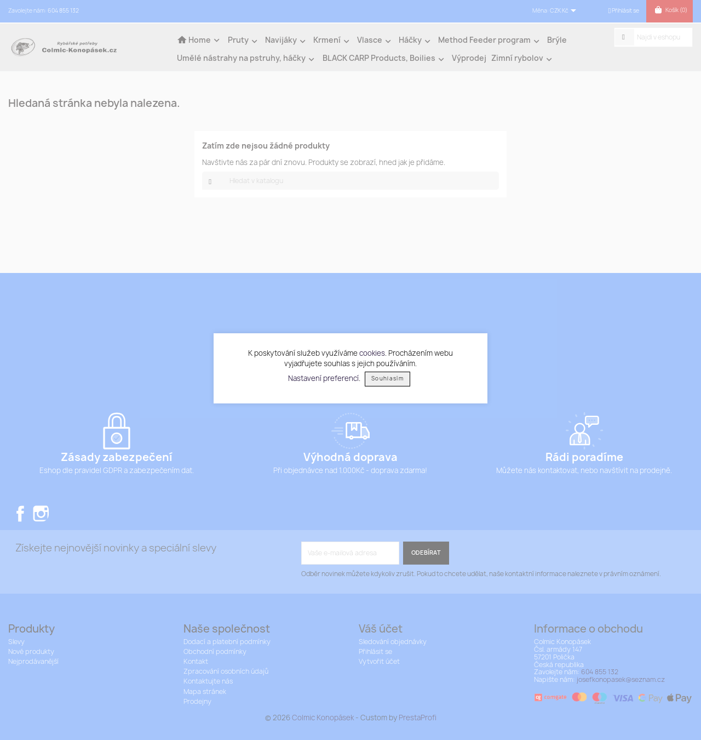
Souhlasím (387, 378)
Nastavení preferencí (323, 378)
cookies (372, 353)
